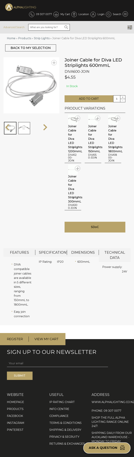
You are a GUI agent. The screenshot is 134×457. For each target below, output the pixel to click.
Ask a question (107, 447)
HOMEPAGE (15, 402)
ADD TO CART (89, 98)
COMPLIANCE (59, 416)
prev (7, 127)
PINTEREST (15, 429)
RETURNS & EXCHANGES (67, 443)
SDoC (95, 227)
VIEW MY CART (46, 339)
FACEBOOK (15, 416)
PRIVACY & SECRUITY (64, 436)
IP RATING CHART (62, 402)
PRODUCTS (15, 409)
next (45, 127)
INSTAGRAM (15, 423)
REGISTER (15, 339)
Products (24, 38)
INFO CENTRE (59, 409)
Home (11, 38)
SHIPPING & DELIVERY (65, 429)
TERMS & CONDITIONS (65, 423)
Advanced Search (14, 27)
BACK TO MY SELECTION (31, 48)
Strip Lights (42, 38)
